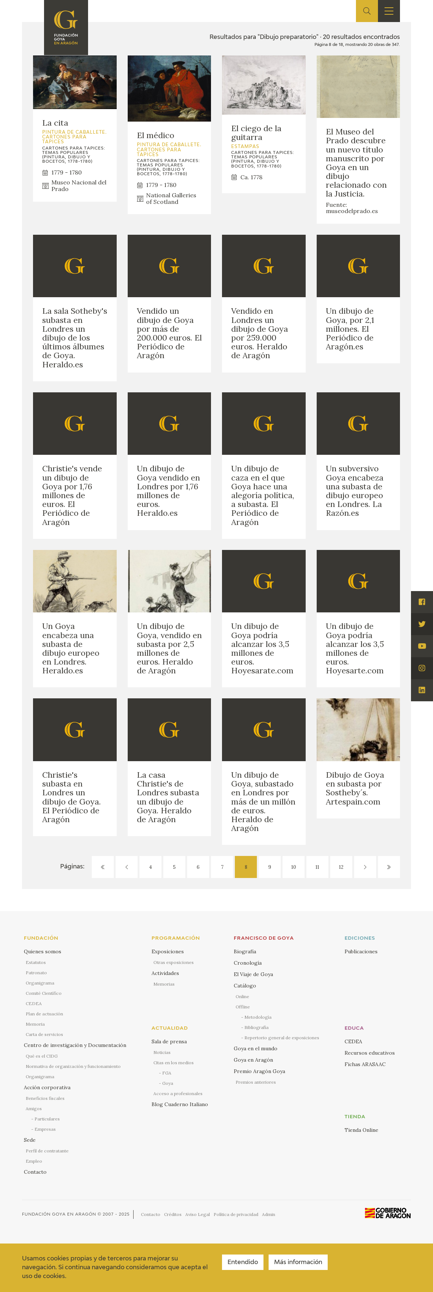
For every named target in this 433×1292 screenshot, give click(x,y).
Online (242, 996)
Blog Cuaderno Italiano (180, 1104)
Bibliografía (256, 1027)
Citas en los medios (173, 1062)
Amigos (34, 1108)
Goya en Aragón (253, 1060)
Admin (268, 1214)
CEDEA (34, 1003)
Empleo (34, 1161)
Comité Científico (44, 993)
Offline (243, 1007)
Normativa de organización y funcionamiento (73, 1066)
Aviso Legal (197, 1214)
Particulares (47, 1119)
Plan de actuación (44, 1013)
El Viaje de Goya (253, 974)
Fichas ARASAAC (365, 1064)
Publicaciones (361, 951)
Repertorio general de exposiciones (281, 1037)
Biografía (245, 951)
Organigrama (40, 983)
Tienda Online (361, 1130)
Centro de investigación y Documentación (75, 1045)
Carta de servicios (44, 1034)
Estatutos (36, 962)
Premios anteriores (256, 1082)
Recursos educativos (370, 1053)
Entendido (243, 1263)
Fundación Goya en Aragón (59, 1214)
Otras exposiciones (173, 962)
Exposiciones (168, 951)
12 (341, 867)
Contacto (35, 1172)
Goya (167, 1083)
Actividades (165, 973)
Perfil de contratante (47, 1151)
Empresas (45, 1129)
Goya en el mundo (255, 1048)
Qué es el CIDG (42, 1056)
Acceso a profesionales (178, 1093)
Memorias (164, 984)
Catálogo (245, 985)
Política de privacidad (236, 1214)
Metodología (258, 1017)
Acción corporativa (47, 1087)
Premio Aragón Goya (259, 1071)
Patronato (36, 972)
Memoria (35, 1024)
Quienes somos (42, 951)
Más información (298, 1263)
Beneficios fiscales (45, 1098)
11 (317, 867)
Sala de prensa (169, 1041)
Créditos (173, 1214)
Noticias (162, 1052)
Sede (30, 1140)
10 (293, 867)
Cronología (248, 963)
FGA (166, 1073)
